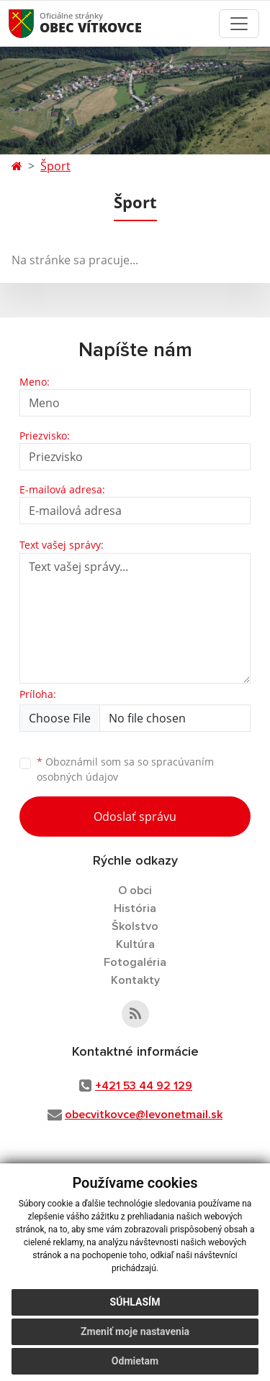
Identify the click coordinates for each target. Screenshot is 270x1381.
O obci (135, 890)
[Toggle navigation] (239, 23)
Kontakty (135, 980)
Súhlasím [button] (135, 1302)
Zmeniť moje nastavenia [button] (135, 1331)
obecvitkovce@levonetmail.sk (143, 1114)
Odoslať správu (135, 816)
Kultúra (135, 944)
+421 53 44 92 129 (143, 1086)
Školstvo (135, 926)
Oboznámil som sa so (125, 769)
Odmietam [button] (135, 1361)
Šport (55, 166)
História (135, 908)
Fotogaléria (135, 962)
